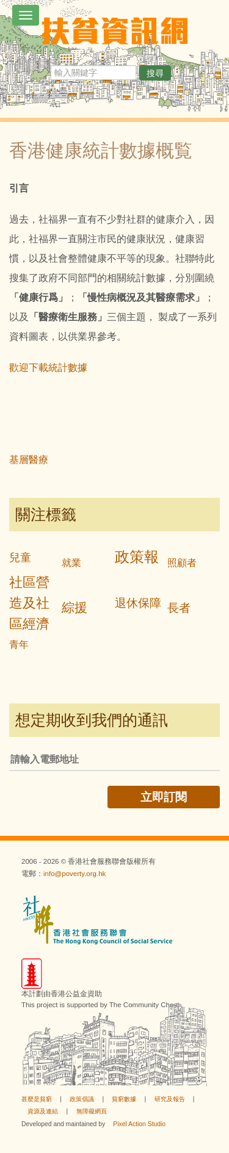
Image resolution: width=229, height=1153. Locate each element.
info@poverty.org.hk (74, 873)
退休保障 (138, 603)
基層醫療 (28, 459)
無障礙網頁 (91, 1111)
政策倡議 (82, 1099)
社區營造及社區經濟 (29, 603)
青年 (19, 644)
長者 (179, 608)
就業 (71, 563)
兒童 (20, 557)
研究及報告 (169, 1099)
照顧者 (182, 563)
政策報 (137, 556)
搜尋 (155, 73)
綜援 (74, 607)
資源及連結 (42, 1111)
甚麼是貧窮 (36, 1099)
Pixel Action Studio (139, 1124)
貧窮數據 (124, 1099)
